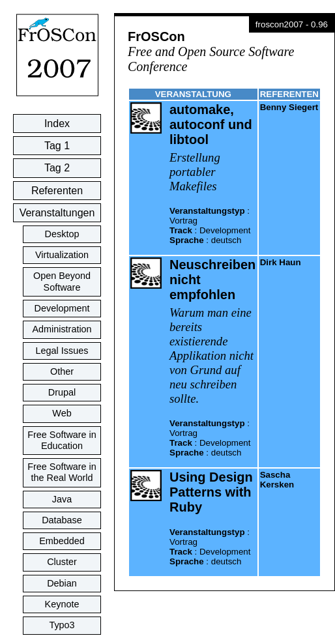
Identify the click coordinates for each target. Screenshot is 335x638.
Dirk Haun (280, 262)
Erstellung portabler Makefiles (194, 172)
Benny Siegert (289, 107)
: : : (209, 225)
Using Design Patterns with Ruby (211, 492)
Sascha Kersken (277, 479)
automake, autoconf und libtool (210, 124)
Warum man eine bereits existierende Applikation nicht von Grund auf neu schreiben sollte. (211, 355)
